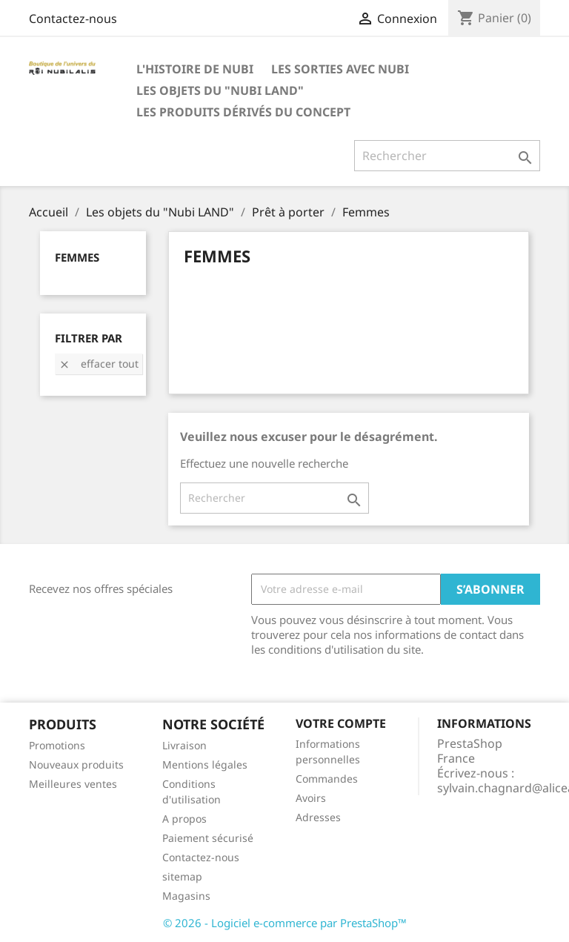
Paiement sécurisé (207, 838)
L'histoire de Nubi (194, 69)
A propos (184, 819)
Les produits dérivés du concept (243, 112)
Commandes (327, 779)
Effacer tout (99, 363)
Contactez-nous (73, 18)
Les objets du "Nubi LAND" (220, 90)
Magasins (186, 896)
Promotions (57, 745)
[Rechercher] (447, 155)
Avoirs (311, 798)
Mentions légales (204, 764)
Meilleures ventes (73, 784)
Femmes (77, 257)
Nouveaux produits (76, 764)
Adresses (318, 817)
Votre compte (341, 723)
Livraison (184, 745)
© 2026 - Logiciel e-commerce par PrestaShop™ (285, 922)
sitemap (182, 876)
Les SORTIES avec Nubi (340, 69)
